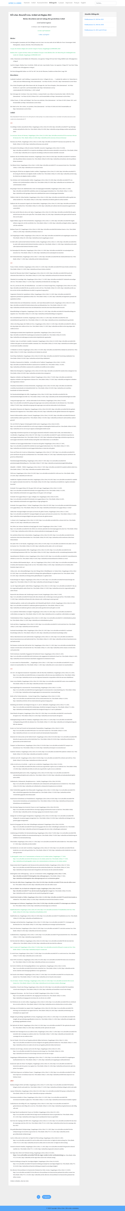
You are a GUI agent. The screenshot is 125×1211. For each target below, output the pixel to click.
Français (76, 3)
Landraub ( (13, 79)
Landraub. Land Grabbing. (23, 79)
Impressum (69, 3)
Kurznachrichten (42, 3)
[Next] (46, 1197)
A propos (61, 3)
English (83, 3)
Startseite (27, 3)
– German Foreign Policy (33, 696)
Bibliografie (53, 3)
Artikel (33, 3)
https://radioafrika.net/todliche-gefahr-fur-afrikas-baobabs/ (53, 199)
